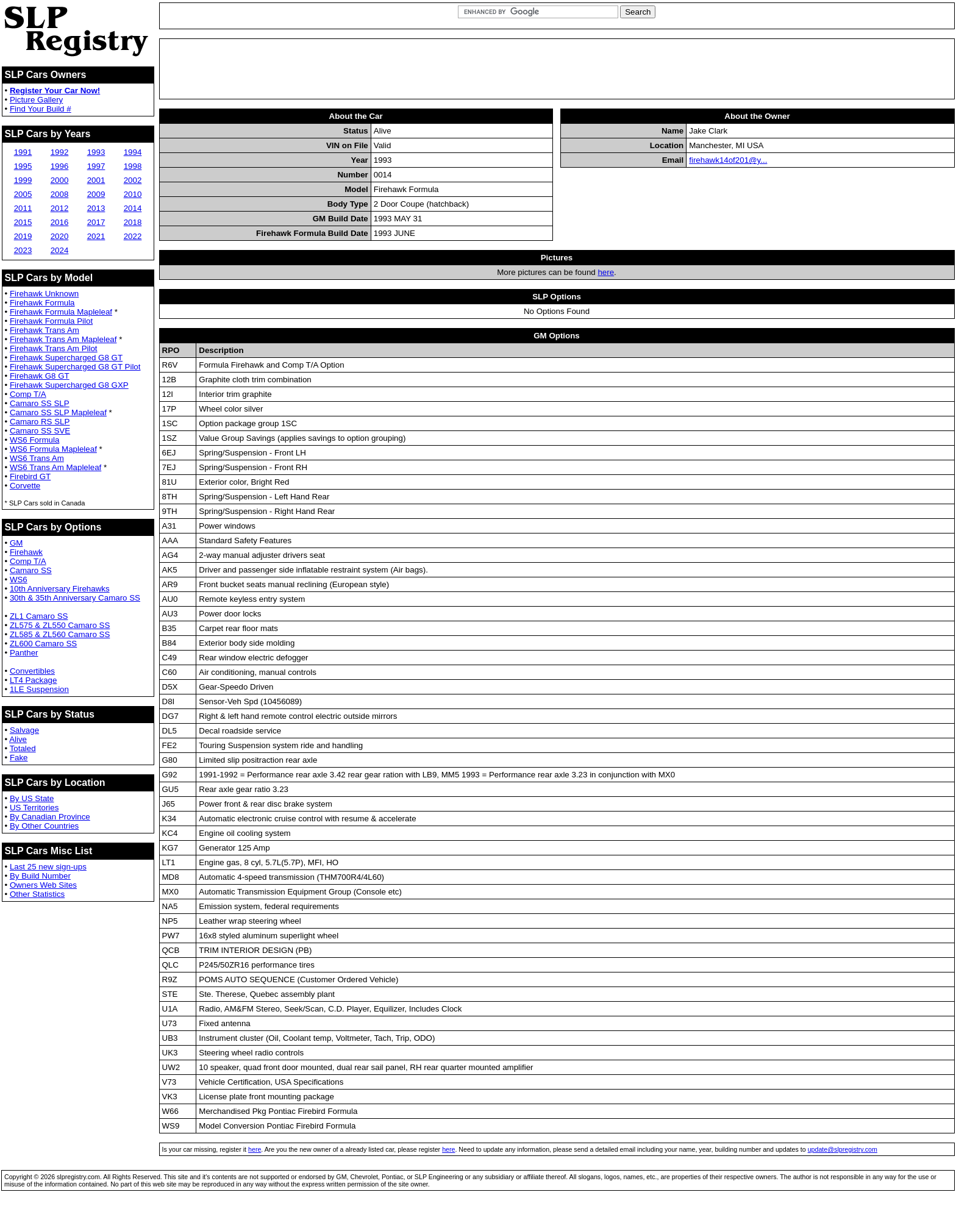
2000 (60, 180)
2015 (23, 222)
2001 (96, 180)
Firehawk (26, 552)
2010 (133, 194)
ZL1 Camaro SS (39, 616)
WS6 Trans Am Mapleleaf (55, 467)
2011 (23, 208)
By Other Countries (44, 825)
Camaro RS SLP (40, 421)
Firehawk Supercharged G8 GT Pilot (75, 366)
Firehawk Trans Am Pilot (54, 348)
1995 (23, 166)
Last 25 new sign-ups (48, 866)
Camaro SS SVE (40, 430)
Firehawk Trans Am (44, 330)
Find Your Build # (40, 108)
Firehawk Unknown (44, 293)
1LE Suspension (39, 689)
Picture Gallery (36, 99)
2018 (133, 222)
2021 (96, 236)
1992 (60, 152)
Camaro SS (31, 570)
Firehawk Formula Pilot (51, 321)
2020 (60, 236)
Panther (24, 652)
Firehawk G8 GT (40, 375)
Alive (18, 739)
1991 (23, 152)
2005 (23, 194)
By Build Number (40, 875)
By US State (32, 798)
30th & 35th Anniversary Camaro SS (75, 597)
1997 (96, 166)
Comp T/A (28, 394)
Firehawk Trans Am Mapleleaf (63, 339)
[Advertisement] (557, 68)
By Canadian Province (50, 816)
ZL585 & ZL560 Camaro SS (60, 634)
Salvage (24, 730)
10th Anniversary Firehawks (60, 588)
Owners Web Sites (43, 885)
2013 (96, 208)
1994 (133, 152)
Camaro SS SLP (40, 403)
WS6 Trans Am (37, 458)
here (606, 272)
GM (16, 543)
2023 (23, 250)
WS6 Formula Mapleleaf (53, 449)
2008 (60, 194)
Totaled (23, 748)
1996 (60, 166)
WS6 (18, 579)
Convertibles (32, 671)
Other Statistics (37, 894)
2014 (133, 208)
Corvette (25, 485)
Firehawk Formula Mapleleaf (61, 311)
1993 (96, 152)
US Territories (34, 807)
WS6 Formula (34, 439)
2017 (96, 222)
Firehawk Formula (42, 302)
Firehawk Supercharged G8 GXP (69, 385)
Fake (19, 757)
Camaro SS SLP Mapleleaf (58, 412)
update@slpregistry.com (842, 1149)
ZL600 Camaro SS (43, 643)
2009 (96, 194)
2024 (60, 250)
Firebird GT (30, 476)
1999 (23, 180)
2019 (23, 236)
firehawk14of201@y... (728, 160)
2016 (60, 222)
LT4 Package (33, 680)
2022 (133, 236)
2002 (133, 180)
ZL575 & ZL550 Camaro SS (60, 625)
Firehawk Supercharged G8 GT (66, 357)
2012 (60, 208)
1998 (133, 166)
